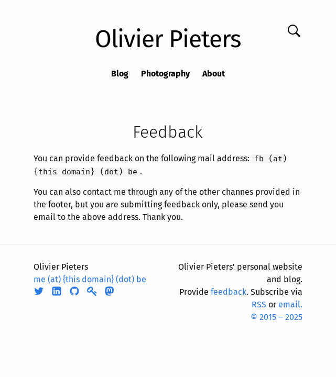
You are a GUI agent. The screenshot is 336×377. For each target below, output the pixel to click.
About (213, 74)
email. (290, 304)
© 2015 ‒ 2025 (276, 317)
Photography (165, 74)
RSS (259, 304)
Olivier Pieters (168, 39)
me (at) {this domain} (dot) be (90, 279)
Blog (119, 74)
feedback (228, 292)
